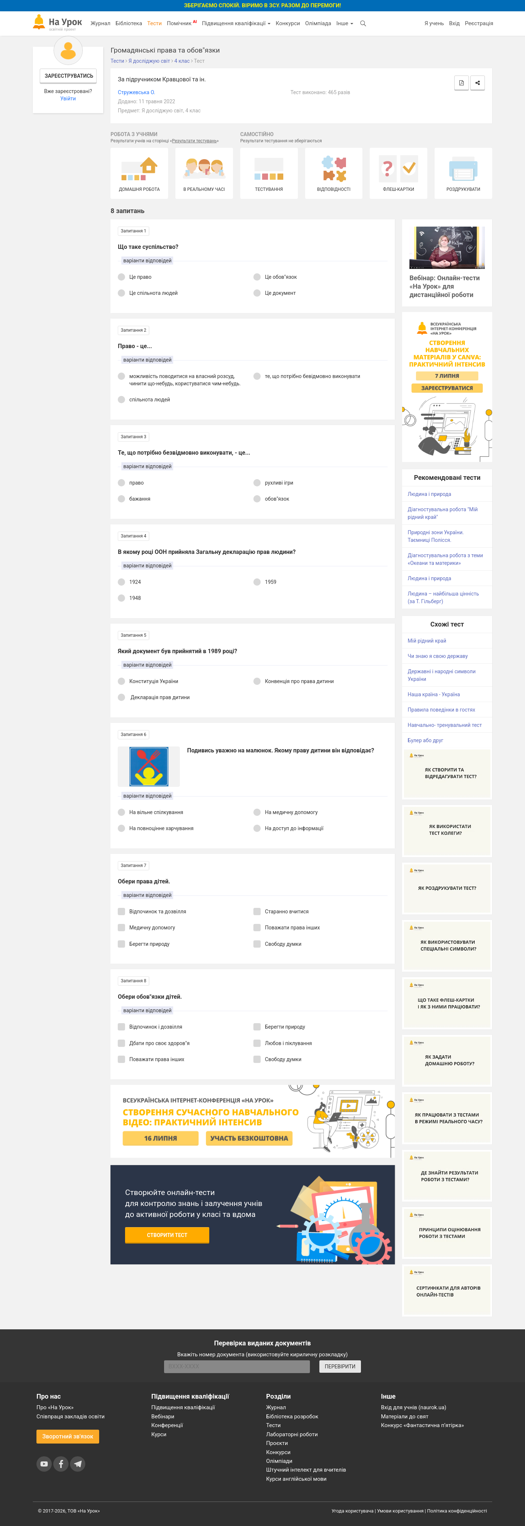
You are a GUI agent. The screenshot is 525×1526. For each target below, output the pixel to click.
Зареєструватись (69, 76)
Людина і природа (429, 494)
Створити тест (167, 1235)
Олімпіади (279, 1461)
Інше (344, 23)
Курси (158, 1434)
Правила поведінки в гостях (441, 710)
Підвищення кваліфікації (236, 23)
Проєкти (277, 1443)
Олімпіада (318, 23)
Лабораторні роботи (292, 1434)
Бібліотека (129, 23)
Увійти (68, 98)
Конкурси (288, 23)
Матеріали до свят (404, 1416)
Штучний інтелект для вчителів (306, 1470)
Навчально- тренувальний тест (445, 725)
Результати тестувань (194, 140)
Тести (154, 23)
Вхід (454, 23)
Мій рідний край (427, 641)
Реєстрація (479, 23)
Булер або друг (425, 740)
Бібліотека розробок (292, 1416)
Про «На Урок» (55, 1407)
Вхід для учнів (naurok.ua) (413, 1407)
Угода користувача (353, 1511)
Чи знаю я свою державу (438, 656)
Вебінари (162, 1416)
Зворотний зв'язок (67, 1436)
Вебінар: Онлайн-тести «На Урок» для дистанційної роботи (444, 286)
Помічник (182, 23)
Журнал (100, 23)
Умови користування (400, 1511)
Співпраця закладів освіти (70, 1416)
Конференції (167, 1425)
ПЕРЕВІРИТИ (340, 1366)
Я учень (434, 23)
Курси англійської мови (296, 1479)
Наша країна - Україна (434, 694)
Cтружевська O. (136, 92)
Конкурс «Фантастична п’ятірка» (422, 1425)
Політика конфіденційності (457, 1511)
